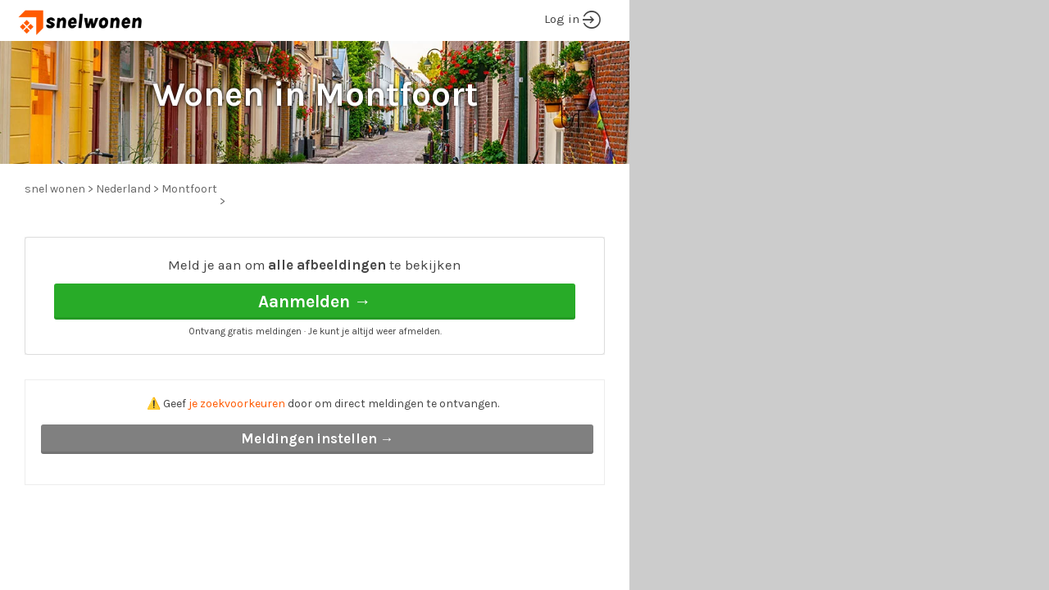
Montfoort (189, 189)
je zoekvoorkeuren (236, 404)
